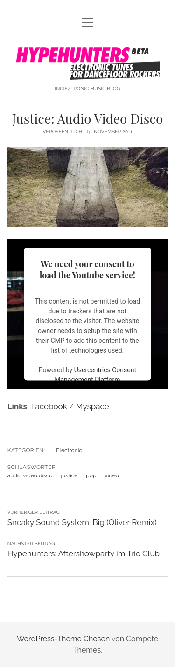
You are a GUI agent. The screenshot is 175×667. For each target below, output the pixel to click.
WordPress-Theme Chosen (63, 638)
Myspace (92, 406)
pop (91, 475)
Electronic (69, 450)
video (112, 475)
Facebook (49, 406)
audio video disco (30, 475)
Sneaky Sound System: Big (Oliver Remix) (82, 522)
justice (69, 475)
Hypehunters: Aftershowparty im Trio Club (83, 553)
